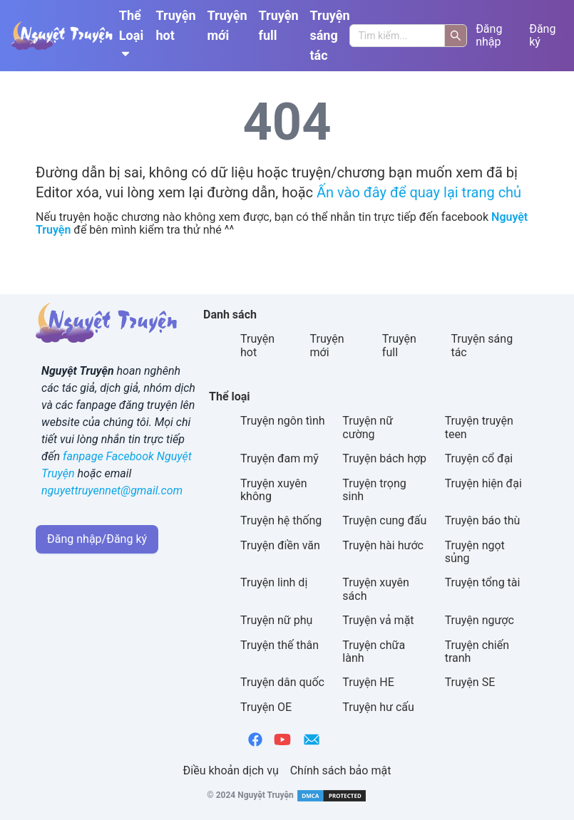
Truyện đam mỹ (279, 458)
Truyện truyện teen (479, 427)
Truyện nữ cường (367, 427)
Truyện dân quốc (282, 682)
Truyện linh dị (273, 582)
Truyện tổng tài (483, 582)
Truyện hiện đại (483, 483)
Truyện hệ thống (281, 520)
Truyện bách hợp (384, 458)
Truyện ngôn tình (282, 420)
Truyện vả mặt (378, 620)
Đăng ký (542, 35)
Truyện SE (470, 682)
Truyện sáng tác (329, 35)
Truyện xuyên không (273, 490)
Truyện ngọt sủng (475, 552)
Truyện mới (227, 25)
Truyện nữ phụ (276, 620)
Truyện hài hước (383, 545)
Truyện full (279, 25)
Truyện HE (368, 682)
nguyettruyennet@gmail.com (112, 490)
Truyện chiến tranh (477, 651)
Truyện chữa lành (373, 651)
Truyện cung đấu (384, 520)
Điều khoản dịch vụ (231, 770)
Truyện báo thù (483, 520)
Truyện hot (176, 25)
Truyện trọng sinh (374, 490)
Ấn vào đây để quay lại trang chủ (419, 192)
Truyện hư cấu (378, 707)
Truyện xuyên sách (375, 589)
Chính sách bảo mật (340, 770)
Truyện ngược (479, 620)
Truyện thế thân (279, 645)
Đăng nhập (489, 35)
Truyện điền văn (280, 545)
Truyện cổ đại (479, 458)
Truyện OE (266, 707)
